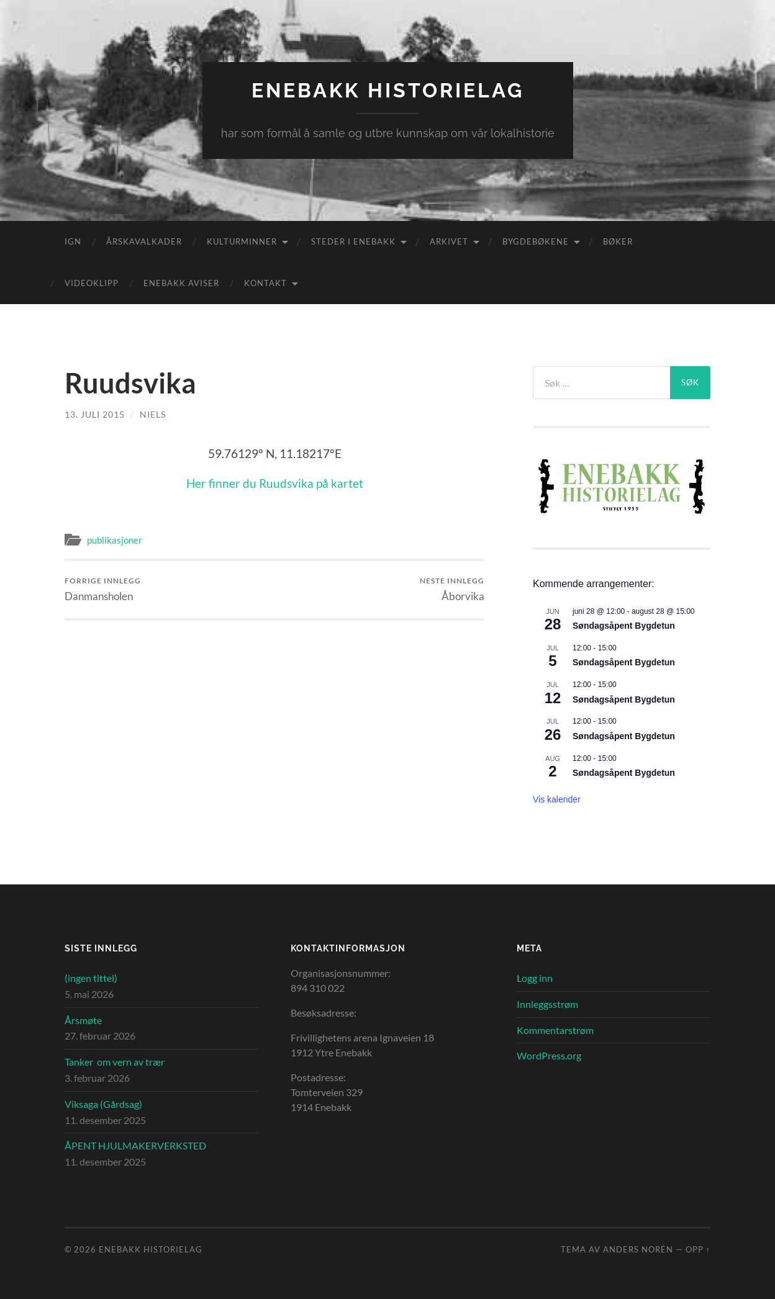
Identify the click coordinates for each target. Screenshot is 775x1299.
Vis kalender (557, 799)
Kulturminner (242, 241)
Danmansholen (103, 589)
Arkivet (449, 241)
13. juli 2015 (95, 414)
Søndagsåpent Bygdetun (624, 626)
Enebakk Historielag (388, 90)
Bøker (618, 241)
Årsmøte (83, 1020)
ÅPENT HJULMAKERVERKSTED (135, 1145)
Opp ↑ (698, 1249)
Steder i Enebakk (353, 241)
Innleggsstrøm (547, 1004)
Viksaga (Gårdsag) (103, 1104)
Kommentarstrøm (555, 1030)
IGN (73, 241)
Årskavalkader (144, 241)
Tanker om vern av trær (115, 1062)
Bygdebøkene (535, 241)
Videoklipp (92, 283)
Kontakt (265, 283)
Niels (153, 414)
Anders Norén (638, 1249)
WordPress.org (549, 1055)
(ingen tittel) (91, 978)
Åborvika (452, 589)
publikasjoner (114, 540)
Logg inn (535, 978)
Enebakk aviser (181, 283)
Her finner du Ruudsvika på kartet (274, 483)
